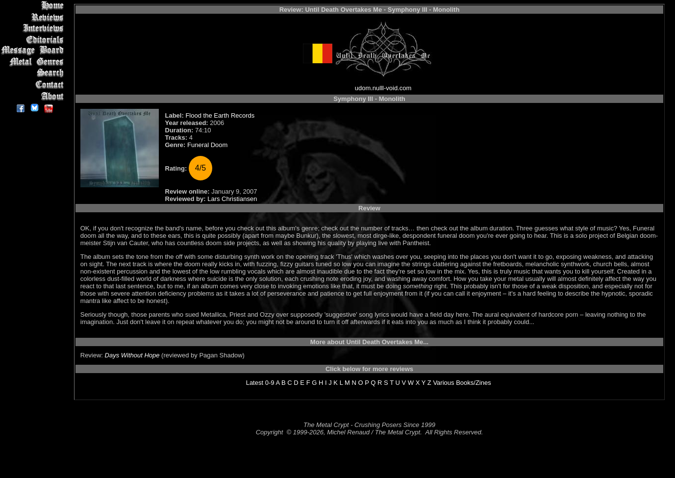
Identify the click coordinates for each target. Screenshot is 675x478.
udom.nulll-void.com (383, 88)
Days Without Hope (132, 355)
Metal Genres (34, 62)
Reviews (34, 17)
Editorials (34, 39)
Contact (34, 84)
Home (34, 5)
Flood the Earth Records (219, 115)
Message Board (34, 50)
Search (34, 73)
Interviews (34, 28)
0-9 (270, 382)
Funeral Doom (207, 145)
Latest (254, 382)
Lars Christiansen (232, 198)
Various (443, 382)
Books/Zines (473, 382)
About (34, 95)
